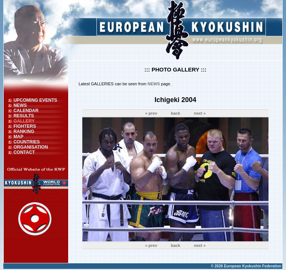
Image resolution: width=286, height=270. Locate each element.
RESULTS (23, 115)
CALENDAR (25, 110)
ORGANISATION (30, 147)
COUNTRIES (26, 141)
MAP (18, 136)
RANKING (23, 131)
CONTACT (24, 152)
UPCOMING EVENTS (35, 100)
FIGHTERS (24, 126)
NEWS (20, 105)
